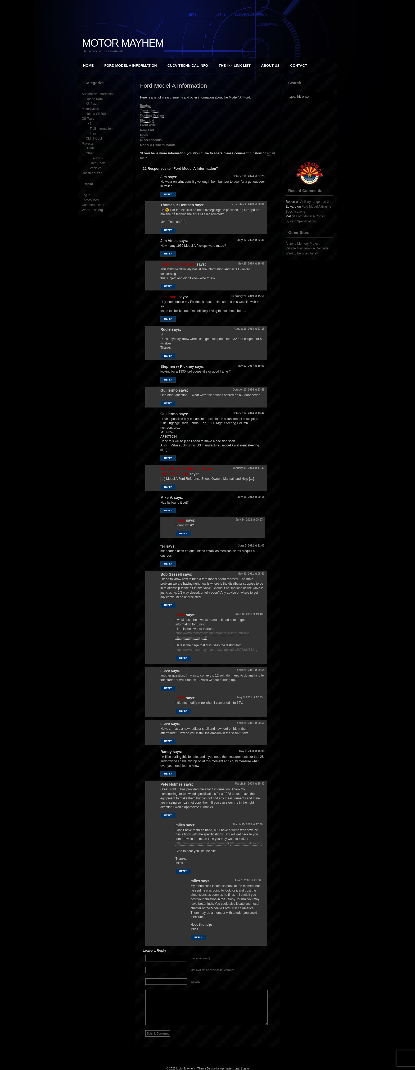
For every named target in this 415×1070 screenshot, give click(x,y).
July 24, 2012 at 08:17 (249, 519)
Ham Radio (98, 163)
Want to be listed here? (302, 253)
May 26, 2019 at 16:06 (251, 263)
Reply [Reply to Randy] (168, 773)
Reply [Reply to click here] (168, 318)
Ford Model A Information (130, 66)
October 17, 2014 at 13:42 (248, 413)
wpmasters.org (229, 1068)
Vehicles (96, 168)
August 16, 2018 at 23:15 (249, 328)
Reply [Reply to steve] (168, 688)
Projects (87, 143)
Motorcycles (90, 109)
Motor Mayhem (123, 43)
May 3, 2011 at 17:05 (250, 697)
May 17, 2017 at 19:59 (251, 365)
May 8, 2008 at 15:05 (251, 751)
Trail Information (101, 129)
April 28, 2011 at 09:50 (250, 723)
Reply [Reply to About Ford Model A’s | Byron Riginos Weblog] (168, 487)
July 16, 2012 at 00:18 (250, 496)
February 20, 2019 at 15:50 (247, 296)
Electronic (97, 158)
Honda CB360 (96, 114)
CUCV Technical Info (187, 66)
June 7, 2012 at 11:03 (251, 545)
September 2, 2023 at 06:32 (247, 204)
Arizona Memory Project (302, 243)
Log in (86, 195)
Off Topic (88, 118)
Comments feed (93, 205)
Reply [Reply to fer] (168, 563)
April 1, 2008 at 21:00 (247, 880)
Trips (93, 133)
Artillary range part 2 (314, 202)
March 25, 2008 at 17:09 (248, 824)
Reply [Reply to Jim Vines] (168, 253)
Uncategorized (92, 173)
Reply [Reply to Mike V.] (168, 510)
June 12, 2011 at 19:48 (249, 614)
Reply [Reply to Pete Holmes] (168, 815)
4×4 (88, 124)
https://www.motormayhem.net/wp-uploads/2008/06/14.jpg (216, 650)
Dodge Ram (94, 99)
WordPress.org (92, 210)
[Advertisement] (312, 131)
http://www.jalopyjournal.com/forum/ (200, 843)
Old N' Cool (94, 138)
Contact (298, 66)
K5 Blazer (93, 104)
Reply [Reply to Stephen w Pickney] (168, 379)
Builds (90, 148)
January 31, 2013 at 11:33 (248, 468)
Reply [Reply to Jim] (168, 194)
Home (88, 66)
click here (169, 297)
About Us (270, 66)
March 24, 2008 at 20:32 (249, 783)
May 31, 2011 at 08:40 (251, 573)
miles (180, 520)
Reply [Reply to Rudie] (168, 356)
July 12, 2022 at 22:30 (250, 240)
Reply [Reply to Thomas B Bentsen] (168, 230)
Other (90, 153)
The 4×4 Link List (234, 66)
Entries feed (90, 200)
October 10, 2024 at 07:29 (248, 176)
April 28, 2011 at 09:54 (250, 670)
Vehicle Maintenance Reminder (308, 248)
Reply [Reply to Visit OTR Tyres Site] (168, 286)
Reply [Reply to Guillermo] (168, 403)
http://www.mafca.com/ (246, 843)
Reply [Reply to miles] (183, 533)
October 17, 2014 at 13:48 (248, 389)
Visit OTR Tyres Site (178, 264)
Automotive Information (98, 94)
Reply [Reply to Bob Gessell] (168, 605)
